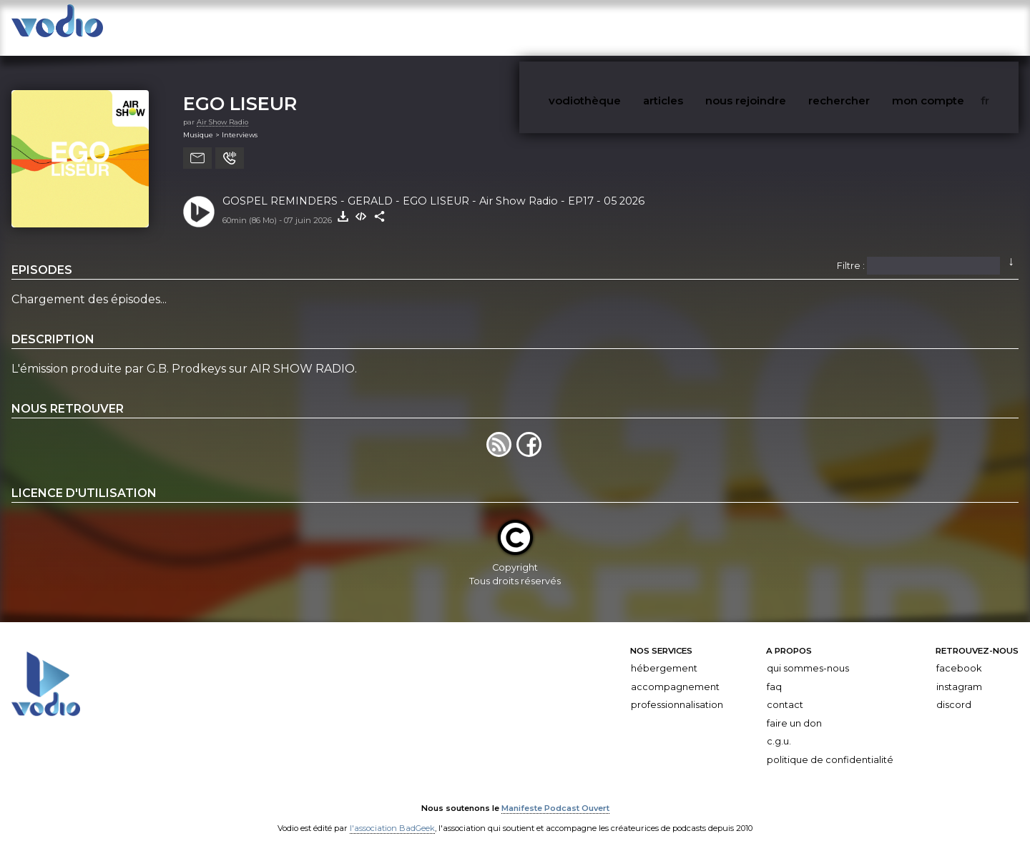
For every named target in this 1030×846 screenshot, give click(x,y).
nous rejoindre (797, 27)
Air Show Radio (222, 108)
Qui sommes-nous (808, 654)
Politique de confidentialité (830, 746)
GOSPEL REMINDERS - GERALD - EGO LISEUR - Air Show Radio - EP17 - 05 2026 (433, 187)
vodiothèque (655, 27)
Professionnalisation (677, 691)
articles (723, 27)
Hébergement (664, 654)
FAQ (774, 673)
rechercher (880, 27)
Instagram (959, 673)
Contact (785, 691)
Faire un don (794, 709)
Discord (953, 691)
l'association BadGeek (392, 815)
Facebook (958, 654)
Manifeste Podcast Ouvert (555, 795)
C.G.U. (779, 728)
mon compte (958, 27)
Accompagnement (675, 673)
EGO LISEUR (240, 90)
